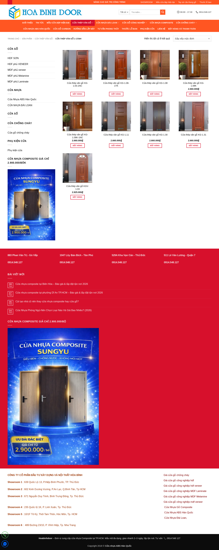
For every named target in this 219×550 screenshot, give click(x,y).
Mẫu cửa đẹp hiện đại (165, 2)
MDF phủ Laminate (18, 81)
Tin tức (40, 23)
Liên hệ (161, 29)
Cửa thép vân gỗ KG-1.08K (193, 84)
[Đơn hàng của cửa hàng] (192, 39)
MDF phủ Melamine (18, 76)
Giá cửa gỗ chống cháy (176, 475)
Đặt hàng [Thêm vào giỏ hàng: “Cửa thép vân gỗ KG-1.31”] (193, 145)
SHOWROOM (147, 2)
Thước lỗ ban (205, 2)
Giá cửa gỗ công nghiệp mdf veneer (183, 502)
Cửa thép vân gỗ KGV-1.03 (77, 187)
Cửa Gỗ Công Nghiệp (134, 22)
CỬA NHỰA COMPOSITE (161, 23)
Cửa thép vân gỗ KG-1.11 (116, 135)
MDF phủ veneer (17, 70)
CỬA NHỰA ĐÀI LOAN (107, 22)
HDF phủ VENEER (18, 64)
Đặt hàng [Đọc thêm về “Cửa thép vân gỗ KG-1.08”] (155, 94)
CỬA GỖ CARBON (62, 29)
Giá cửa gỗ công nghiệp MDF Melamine (185, 496)
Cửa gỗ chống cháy (18, 132)
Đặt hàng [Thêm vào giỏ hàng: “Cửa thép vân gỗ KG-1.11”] (116, 145)
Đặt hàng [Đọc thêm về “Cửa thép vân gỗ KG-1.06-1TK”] (116, 94)
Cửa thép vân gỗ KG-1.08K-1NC (77, 136)
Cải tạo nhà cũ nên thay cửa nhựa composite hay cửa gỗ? (47, 301)
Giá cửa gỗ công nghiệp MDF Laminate (185, 491)
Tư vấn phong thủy (108, 29)
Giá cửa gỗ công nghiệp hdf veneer (183, 485)
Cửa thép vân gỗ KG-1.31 (193, 135)
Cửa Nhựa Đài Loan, (175, 518)
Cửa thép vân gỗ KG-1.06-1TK (116, 84)
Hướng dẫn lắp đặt (84, 29)
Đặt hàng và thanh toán (182, 29)
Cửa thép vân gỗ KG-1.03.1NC (77, 84)
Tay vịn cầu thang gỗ (187, 2)
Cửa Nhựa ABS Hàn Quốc (36, 29)
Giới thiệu (27, 23)
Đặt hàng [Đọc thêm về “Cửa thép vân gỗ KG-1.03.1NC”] (77, 94)
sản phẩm (27, 39)
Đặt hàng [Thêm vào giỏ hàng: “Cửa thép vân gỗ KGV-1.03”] (77, 197)
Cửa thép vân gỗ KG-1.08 (154, 83)
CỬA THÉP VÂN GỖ (82, 22)
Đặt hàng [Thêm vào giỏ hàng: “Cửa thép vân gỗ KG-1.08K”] (193, 94)
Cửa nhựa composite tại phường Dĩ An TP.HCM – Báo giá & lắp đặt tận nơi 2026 (59, 292)
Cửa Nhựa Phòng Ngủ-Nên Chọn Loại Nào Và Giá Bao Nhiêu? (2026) (54, 310)
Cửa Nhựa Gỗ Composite (178, 507)
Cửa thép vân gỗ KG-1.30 (154, 135)
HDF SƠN (13, 58)
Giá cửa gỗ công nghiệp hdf (179, 480)
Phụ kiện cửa (147, 29)
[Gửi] (162, 12)
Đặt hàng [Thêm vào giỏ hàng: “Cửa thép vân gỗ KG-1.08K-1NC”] (77, 145)
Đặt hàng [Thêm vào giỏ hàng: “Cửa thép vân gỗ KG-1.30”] (155, 145)
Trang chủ (13, 39)
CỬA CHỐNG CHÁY (186, 22)
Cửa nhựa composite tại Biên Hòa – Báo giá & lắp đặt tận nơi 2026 (52, 284)
